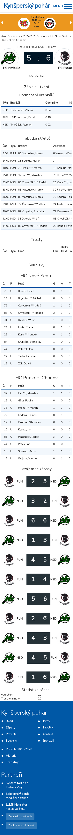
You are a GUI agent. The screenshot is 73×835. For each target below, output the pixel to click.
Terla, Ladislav (27, 356)
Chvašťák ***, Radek (30, 313)
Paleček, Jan (25, 349)
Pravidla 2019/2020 (19, 749)
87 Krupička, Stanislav (31, 211)
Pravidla (11, 734)
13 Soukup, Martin (29, 161)
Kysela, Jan (25, 429)
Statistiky (12, 762)
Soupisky (12, 741)
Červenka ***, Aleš (29, 305)
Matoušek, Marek (28, 437)
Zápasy (15, 36)
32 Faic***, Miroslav (30, 175)
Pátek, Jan (24, 444)
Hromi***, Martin (28, 408)
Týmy (46, 721)
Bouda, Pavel (26, 291)
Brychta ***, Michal (29, 298)
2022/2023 (29, 36)
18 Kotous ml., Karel (22, 117)
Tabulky (47, 727)
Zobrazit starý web (20, 816)
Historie (11, 756)
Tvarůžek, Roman (21, 125)
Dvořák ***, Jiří (26, 320)
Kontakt (47, 734)
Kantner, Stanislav (29, 422)
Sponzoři (48, 741)
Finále (43, 36)
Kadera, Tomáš (27, 415)
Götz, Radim (25, 400)
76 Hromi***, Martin (30, 168)
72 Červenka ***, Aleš (31, 204)
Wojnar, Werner (28, 458)
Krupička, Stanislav (29, 342)
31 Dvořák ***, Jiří (28, 218)
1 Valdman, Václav (21, 110)
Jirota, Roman (26, 327)
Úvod (4, 36)
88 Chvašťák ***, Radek (32, 182)
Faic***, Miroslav (28, 393)
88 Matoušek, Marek (30, 153)
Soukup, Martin (27, 451)
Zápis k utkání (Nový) (21, 825)
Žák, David (24, 363)
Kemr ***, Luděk (27, 334)
